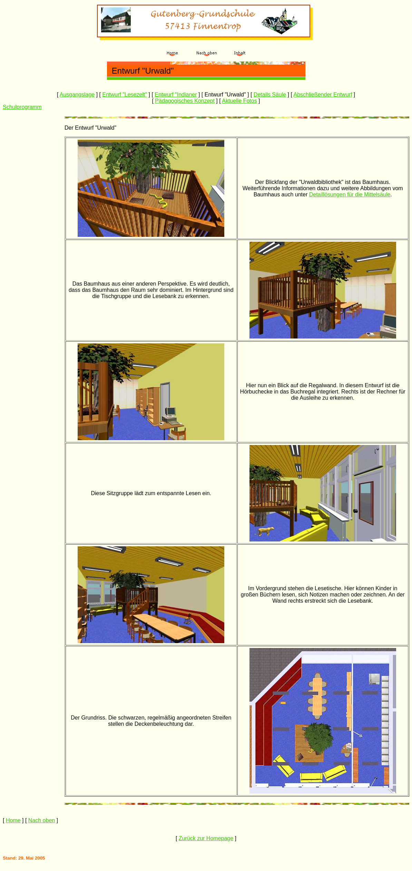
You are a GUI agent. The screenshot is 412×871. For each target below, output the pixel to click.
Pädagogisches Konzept (185, 101)
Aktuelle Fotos (239, 101)
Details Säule (270, 95)
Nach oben (41, 820)
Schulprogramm (22, 107)
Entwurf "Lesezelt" (124, 95)
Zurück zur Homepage (206, 838)
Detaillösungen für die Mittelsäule (350, 194)
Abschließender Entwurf (322, 95)
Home (13, 820)
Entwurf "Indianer (176, 95)
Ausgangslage (77, 95)
